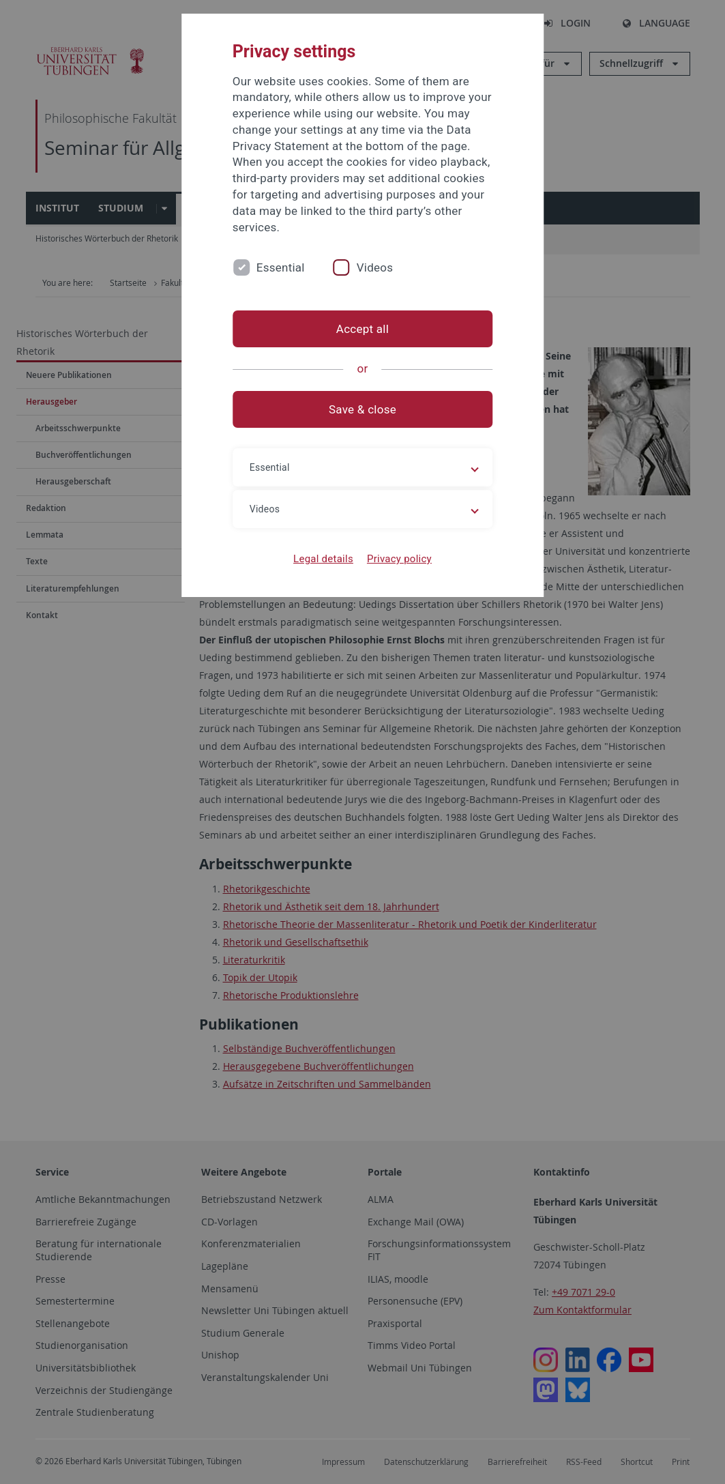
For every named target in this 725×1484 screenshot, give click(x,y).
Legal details (323, 559)
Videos (375, 267)
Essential (280, 267)
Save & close (362, 409)
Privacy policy (399, 559)
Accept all (362, 329)
